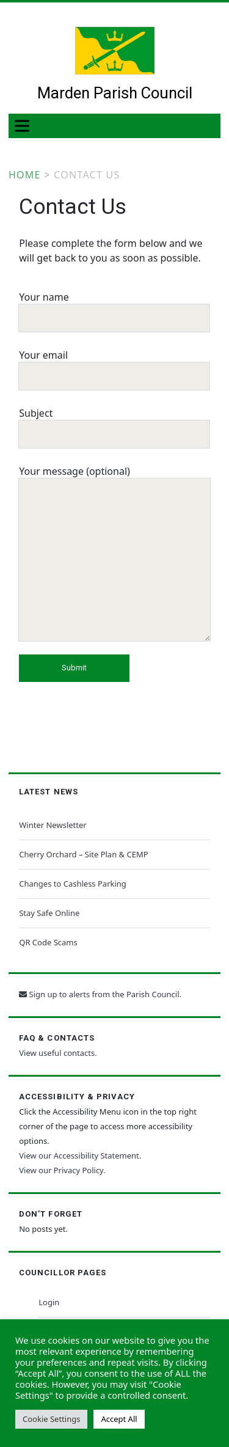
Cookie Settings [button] (51, 1418)
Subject (114, 422)
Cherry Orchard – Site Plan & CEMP (83, 854)
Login (48, 1302)
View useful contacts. (57, 1052)
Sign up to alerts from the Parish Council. (100, 994)
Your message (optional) (114, 554)
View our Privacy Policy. (62, 1170)
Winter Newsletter (52, 824)
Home (25, 174)
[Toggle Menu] (24, 125)
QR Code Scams (48, 942)
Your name (114, 306)
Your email (114, 364)
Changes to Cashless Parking (72, 883)
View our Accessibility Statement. (80, 1155)
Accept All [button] (119, 1418)
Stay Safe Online (49, 912)
